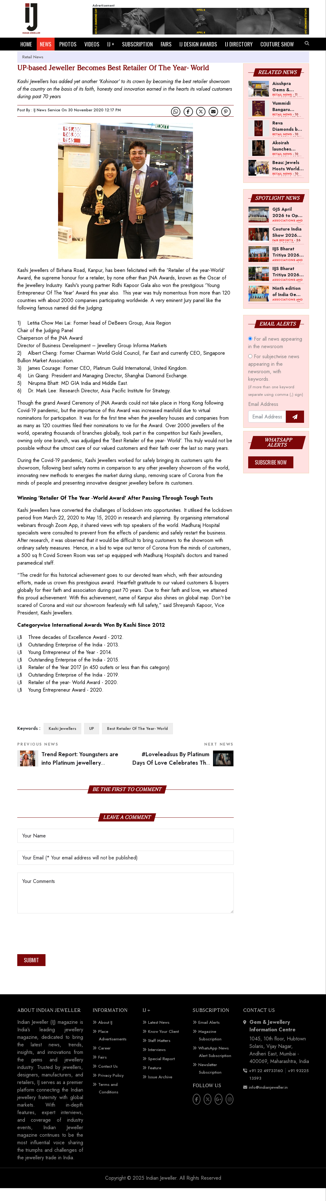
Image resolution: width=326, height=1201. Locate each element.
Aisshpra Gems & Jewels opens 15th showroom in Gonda (286, 99)
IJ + (110, 44)
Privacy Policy (111, 1088)
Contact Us (108, 1079)
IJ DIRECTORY (239, 44)
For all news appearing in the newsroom (275, 355)
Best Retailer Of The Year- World (137, 741)
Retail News (32, 70)
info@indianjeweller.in (268, 1100)
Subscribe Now (271, 475)
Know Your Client (163, 1044)
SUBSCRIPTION (137, 44)
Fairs (102, 1070)
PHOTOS (68, 44)
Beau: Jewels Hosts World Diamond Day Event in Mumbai (286, 178)
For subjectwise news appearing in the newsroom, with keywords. (275, 388)
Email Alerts (209, 1035)
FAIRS (166, 44)
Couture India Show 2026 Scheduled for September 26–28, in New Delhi (287, 244)
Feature (154, 1081)
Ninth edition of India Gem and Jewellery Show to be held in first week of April (286, 304)
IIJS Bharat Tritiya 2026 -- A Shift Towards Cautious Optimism (287, 264)
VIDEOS (91, 44)
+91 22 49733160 (266, 1084)
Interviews (157, 1062)
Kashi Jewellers (62, 741)
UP (91, 741)
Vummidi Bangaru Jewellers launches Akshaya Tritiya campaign (282, 119)
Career (104, 1061)
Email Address (263, 417)
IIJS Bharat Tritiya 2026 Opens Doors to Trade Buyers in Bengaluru (286, 284)
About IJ (105, 1035)
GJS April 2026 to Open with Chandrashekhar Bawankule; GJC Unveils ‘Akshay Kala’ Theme (288, 225)
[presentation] (65, 948)
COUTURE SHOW (37, 57)
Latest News (158, 1035)
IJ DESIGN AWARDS (198, 44)
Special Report (161, 1072)
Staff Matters (159, 1053)
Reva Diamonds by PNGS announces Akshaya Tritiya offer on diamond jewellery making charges (286, 138)
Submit (31, 973)
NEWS (45, 44)
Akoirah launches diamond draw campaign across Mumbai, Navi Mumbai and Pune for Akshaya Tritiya (287, 158)
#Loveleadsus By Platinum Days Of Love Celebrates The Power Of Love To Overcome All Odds (183, 775)
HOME (26, 44)
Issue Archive (160, 1090)
